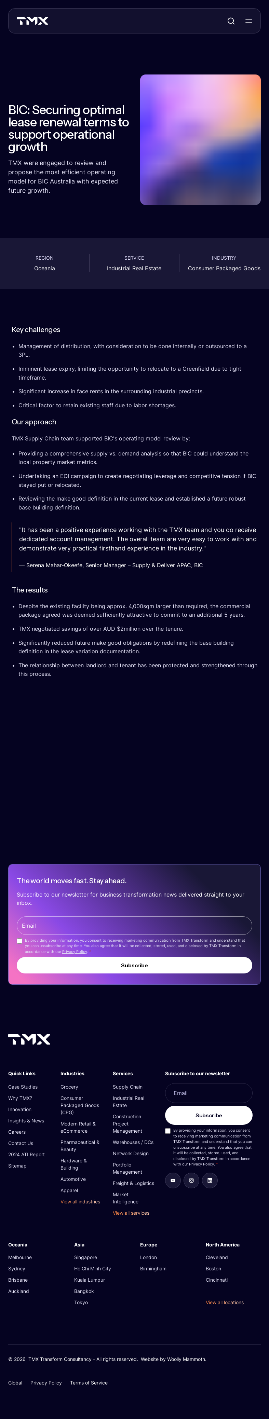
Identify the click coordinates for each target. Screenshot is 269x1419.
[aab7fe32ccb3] (191, 1180)
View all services (131, 1213)
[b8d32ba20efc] (210, 1180)
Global (15, 1383)
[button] (29, 1073)
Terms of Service (89, 1383)
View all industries (80, 1201)
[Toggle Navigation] (248, 21)
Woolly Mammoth (186, 1359)
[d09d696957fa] (173, 1180)
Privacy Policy (74, 951)
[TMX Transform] (47, 22)
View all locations (225, 1302)
